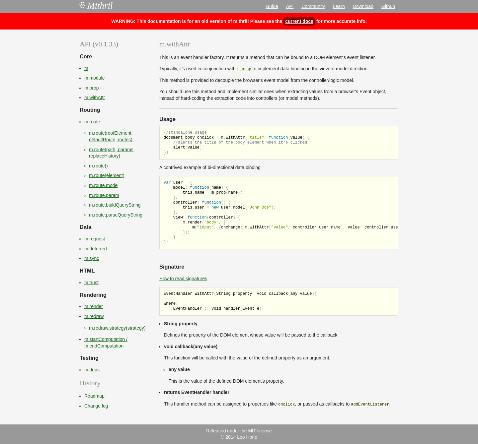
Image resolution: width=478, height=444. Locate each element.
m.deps (92, 369)
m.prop (91, 88)
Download (363, 6)
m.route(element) (106, 175)
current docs (299, 21)
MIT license (260, 430)
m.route (92, 121)
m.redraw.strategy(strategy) (117, 328)
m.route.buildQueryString (115, 205)
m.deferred (95, 248)
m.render (93, 306)
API (290, 6)
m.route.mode (103, 185)
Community (313, 6)
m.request (94, 238)
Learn (339, 6)
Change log (96, 406)
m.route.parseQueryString (115, 215)
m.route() (98, 165)
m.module (94, 78)
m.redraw (94, 316)
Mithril (96, 6)
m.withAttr (94, 97)
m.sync (91, 258)
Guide (272, 6)
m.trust (91, 282)
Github (388, 6)
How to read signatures (183, 278)
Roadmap (94, 396)
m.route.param (104, 195)
